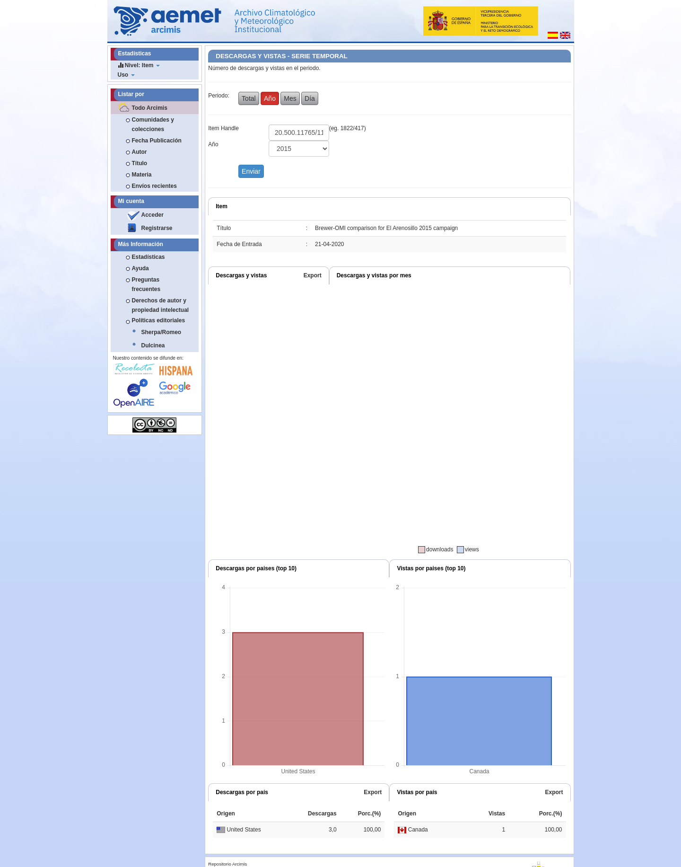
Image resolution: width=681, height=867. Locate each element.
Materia (142, 174)
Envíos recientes (154, 186)
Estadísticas (148, 257)
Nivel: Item (139, 65)
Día (310, 98)
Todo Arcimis (149, 108)
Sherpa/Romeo (161, 332)
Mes (290, 98)
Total (249, 98)
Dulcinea (153, 345)
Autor (139, 152)
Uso (126, 74)
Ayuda (140, 268)
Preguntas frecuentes (146, 284)
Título (140, 163)
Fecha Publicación (157, 140)
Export (313, 275)
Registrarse (157, 228)
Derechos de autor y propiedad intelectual (160, 305)
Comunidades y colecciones (153, 124)
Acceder (152, 215)
